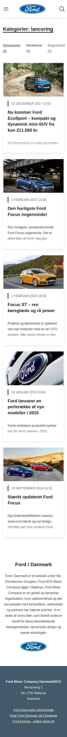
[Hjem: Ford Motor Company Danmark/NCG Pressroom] (32, 9)
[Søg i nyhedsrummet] (62, 9)
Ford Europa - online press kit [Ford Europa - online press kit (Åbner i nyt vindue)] (33, 721)
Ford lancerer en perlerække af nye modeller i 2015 (26, 406)
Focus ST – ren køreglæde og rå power (31, 307)
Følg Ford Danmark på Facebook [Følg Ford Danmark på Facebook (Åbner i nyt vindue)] (33, 715)
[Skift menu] (6, 9)
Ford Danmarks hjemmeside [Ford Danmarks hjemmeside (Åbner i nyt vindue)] (33, 710)
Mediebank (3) (34, 48)
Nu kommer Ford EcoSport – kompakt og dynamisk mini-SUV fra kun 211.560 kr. (32, 121)
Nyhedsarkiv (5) (12, 48)
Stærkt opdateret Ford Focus (30, 499)
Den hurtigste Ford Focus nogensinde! (27, 211)
